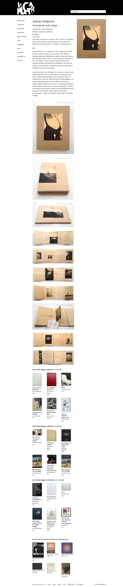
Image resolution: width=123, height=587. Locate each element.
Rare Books (20, 32)
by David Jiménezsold (65, 389)
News (19, 48)
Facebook (71, 584)
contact (59, 584)
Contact (19, 60)
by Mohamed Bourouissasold (36, 501)
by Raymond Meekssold (50, 446)
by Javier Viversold (65, 417)
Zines (19, 40)
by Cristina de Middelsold (51, 391)
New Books (20, 24)
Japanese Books (22, 36)
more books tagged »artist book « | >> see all (48, 480)
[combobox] (88, 11)
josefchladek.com (102, 584)
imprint (49, 584)
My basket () (21, 56)
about (54, 584)
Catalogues (20, 44)
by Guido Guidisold (65, 494)
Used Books (20, 28)
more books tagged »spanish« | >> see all (46, 369)
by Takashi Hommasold (51, 498)
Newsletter (20, 52)
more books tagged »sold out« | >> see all (47, 426)
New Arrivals (20, 20)
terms (64, 584)
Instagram (80, 584)
